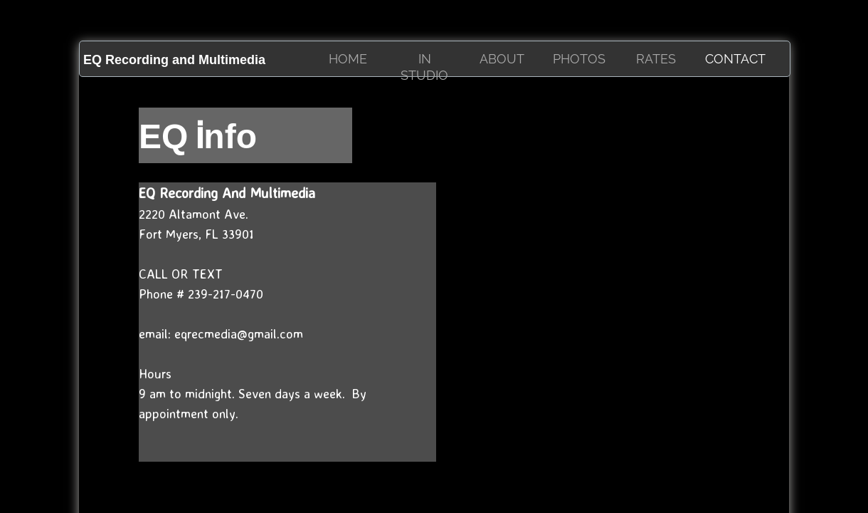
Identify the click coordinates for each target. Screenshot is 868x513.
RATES (656, 58)
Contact (735, 58)
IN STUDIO (424, 67)
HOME (348, 58)
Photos (579, 58)
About (502, 58)
